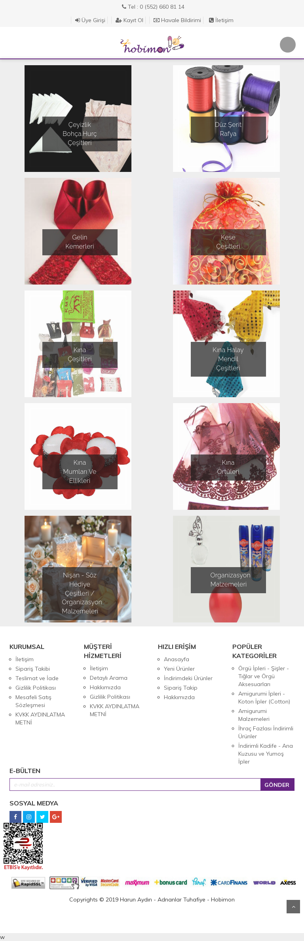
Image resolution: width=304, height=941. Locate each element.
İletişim (221, 20)
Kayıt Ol (129, 20)
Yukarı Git (293, 906)
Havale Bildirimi (177, 20)
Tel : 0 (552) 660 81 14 (153, 6)
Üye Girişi (90, 20)
